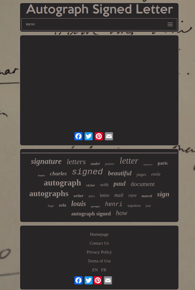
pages (141, 174)
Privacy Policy (99, 252)
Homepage (99, 234)
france (41, 175)
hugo (51, 206)
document (143, 184)
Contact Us (99, 243)
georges (95, 206)
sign (163, 194)
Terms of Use (99, 261)
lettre (104, 195)
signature (46, 161)
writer (79, 196)
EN (95, 269)
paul (119, 183)
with (104, 184)
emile (156, 174)
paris (163, 163)
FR (103, 269)
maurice (148, 164)
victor (90, 185)
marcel (147, 196)
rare (132, 195)
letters (76, 161)
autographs (49, 193)
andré (95, 164)
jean (148, 206)
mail (118, 195)
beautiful (120, 173)
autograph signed (91, 214)
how (121, 213)
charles (58, 173)
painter (110, 164)
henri (113, 204)
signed (87, 172)
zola (62, 205)
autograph (62, 182)
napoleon (133, 206)
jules (92, 196)
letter (129, 161)
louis (78, 203)
